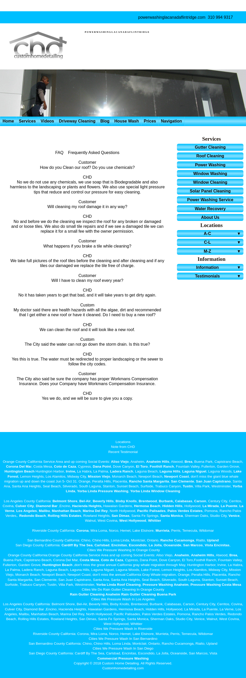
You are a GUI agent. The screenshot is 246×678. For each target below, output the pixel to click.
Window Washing (210, 173)
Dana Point (102, 466)
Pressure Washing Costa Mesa (216, 585)
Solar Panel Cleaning (210, 191)
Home (8, 121)
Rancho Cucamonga (177, 540)
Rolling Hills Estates (64, 516)
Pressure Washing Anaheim (165, 585)
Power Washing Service (210, 200)
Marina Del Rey (95, 511)
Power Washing (210, 165)
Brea (188, 462)
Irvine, (71, 471)
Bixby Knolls (126, 501)
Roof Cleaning (210, 156)
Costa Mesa (89, 560)
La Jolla (155, 545)
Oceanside (172, 545)
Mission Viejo (99, 476)
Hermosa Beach (147, 506)
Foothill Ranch (162, 466)
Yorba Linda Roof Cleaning (118, 585)
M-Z (223, 251)
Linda (70, 491)
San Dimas (121, 516)
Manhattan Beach (66, 511)
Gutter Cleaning (210, 147)
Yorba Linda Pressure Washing (102, 491)
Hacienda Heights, (87, 506)
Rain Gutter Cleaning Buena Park (148, 594)
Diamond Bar (47, 506)
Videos (47, 121)
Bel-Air (85, 501)
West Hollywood (132, 520)
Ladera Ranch (121, 471)
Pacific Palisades (151, 511)
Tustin (187, 486)
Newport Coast (176, 476)
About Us (210, 217)
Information (219, 267)
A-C (223, 233)
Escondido (137, 545)
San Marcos (193, 545)
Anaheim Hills (157, 462)
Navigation (171, 121)
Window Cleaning (210, 182)
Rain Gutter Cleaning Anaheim (95, 594)
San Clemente (182, 481)
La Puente (229, 506)
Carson (200, 501)
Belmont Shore (65, 501)
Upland (213, 540)
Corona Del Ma (18, 466)
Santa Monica (171, 516)
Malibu (44, 511)
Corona (82, 530)
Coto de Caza (65, 466)
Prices (150, 121)
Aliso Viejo (120, 462)
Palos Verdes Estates (185, 511)
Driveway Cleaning (77, 121)
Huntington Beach (19, 471)
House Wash (126, 121)
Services (27, 121)
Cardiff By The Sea (77, 545)
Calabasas (183, 501)
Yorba (237, 486)
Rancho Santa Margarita (149, 481)
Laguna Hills (169, 471)
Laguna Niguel (194, 471)
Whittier (154, 520)
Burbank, (166, 501)
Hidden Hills (172, 506)
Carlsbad (101, 545)
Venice (234, 516)
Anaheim (181, 555)
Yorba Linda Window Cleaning (155, 491)
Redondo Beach (32, 516)
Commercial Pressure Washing (123, 658)
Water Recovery (210, 209)
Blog (105, 121)
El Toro (141, 466)
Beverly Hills (102, 501)
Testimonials (218, 276)
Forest (13, 476)
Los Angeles (26, 511)
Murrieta (162, 530)
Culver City (24, 506)
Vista (209, 545)
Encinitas (119, 545)
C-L (223, 242)
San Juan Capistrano (213, 481)
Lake (237, 471)
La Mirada (210, 506)
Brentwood (148, 501)
